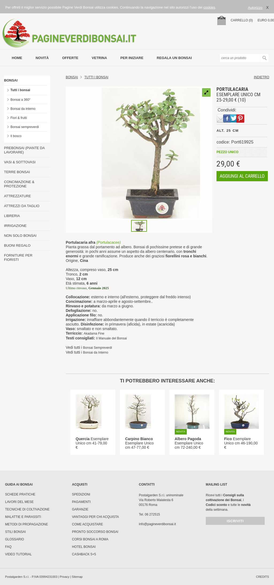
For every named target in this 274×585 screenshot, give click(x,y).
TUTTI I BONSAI (96, 77)
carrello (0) (242, 20)
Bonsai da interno (22, 109)
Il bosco (15, 136)
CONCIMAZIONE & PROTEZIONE (19, 184)
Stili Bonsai (15, 532)
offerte (70, 58)
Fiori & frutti (18, 118)
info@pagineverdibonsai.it (157, 524)
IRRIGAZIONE (15, 226)
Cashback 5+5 (84, 554)
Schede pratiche (20, 494)
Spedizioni (81, 494)
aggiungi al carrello (242, 176)
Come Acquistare (87, 524)
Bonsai (72, 77)
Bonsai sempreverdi (24, 127)
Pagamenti (81, 502)
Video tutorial (18, 554)
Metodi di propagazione (26, 524)
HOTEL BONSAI (84, 547)
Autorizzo (255, 8)
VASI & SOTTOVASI (20, 162)
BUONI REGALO (17, 245)
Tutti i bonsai (20, 90)
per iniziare (131, 58)
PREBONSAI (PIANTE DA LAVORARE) (24, 150)
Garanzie (80, 509)
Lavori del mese (19, 502)
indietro (261, 77)
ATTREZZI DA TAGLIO (21, 206)
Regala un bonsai (174, 58)
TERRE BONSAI (17, 172)
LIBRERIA (12, 216)
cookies (209, 7)
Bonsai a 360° (20, 100)
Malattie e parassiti (23, 517)
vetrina (99, 58)
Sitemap (77, 576)
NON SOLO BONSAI (20, 236)
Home (17, 58)
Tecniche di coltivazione (27, 509)
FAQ (8, 547)
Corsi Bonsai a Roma (90, 539)
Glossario (14, 539)
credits (262, 576)
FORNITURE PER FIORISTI (18, 257)
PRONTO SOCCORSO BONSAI (95, 532)
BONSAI (11, 80)
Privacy (64, 576)
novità (42, 58)
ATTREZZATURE (17, 196)
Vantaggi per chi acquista (95, 517)
